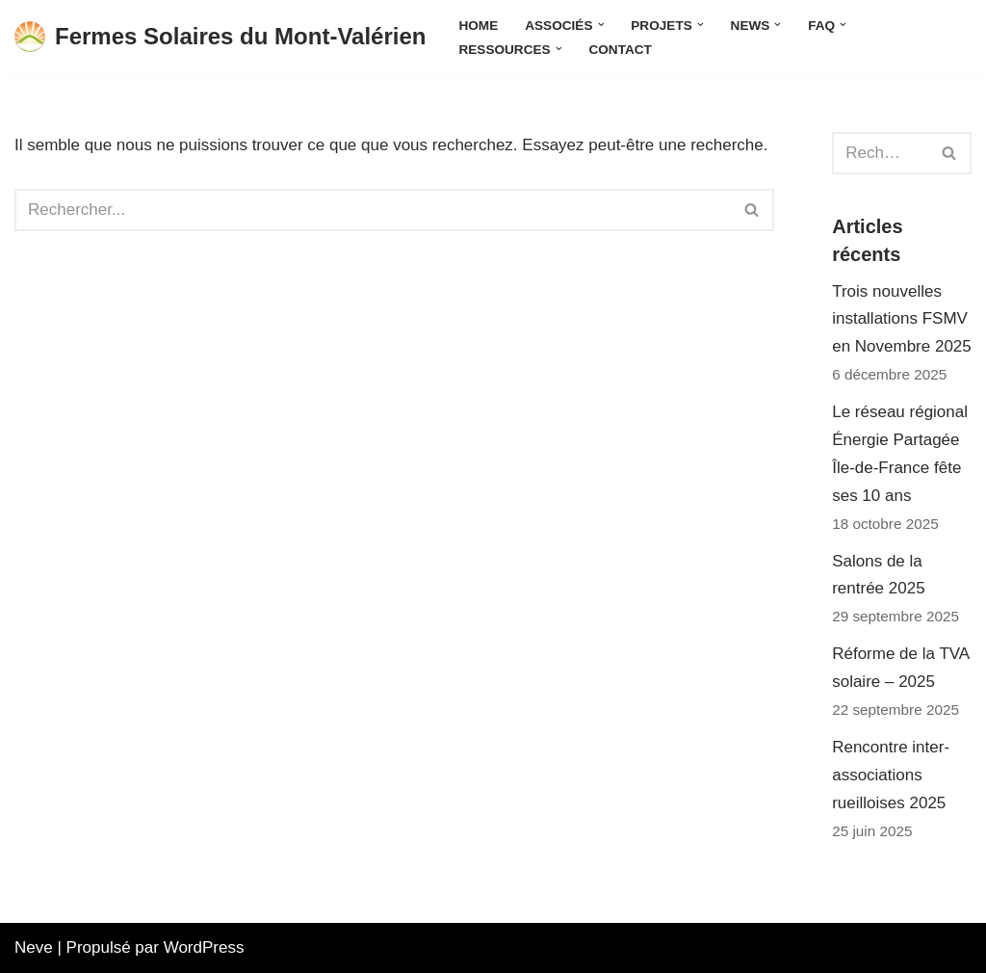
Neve (33, 947)
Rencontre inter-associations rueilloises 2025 (890, 775)
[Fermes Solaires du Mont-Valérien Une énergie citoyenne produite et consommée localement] (220, 37)
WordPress (204, 947)
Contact (619, 49)
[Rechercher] (372, 210)
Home (478, 25)
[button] (601, 24)
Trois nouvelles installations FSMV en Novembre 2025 (902, 319)
